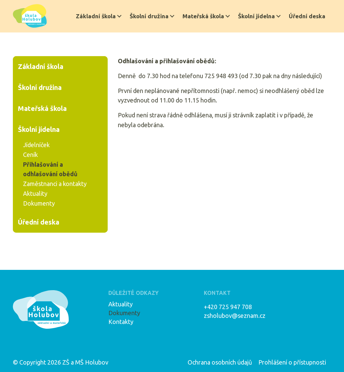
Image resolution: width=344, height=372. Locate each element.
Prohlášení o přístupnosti (292, 362)
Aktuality (35, 193)
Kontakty (120, 321)
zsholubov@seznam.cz (234, 315)
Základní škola (96, 16)
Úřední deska (307, 16)
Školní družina (149, 16)
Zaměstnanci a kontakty (55, 183)
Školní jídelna (256, 16)
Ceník (30, 154)
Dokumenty (39, 203)
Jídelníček (36, 144)
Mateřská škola (203, 16)
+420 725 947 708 (228, 307)
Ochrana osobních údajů (220, 362)
